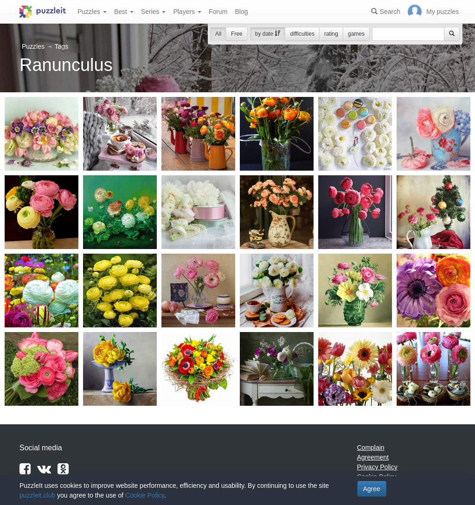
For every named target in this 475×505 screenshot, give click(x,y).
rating (331, 34)
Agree (371, 488)
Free (237, 34)
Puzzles (92, 11)
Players (187, 11)
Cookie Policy (144, 495)
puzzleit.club (37, 495)
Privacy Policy (377, 467)
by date (268, 34)
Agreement (373, 457)
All (218, 34)
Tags (62, 46)
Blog (241, 11)
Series (153, 11)
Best (124, 11)
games (356, 34)
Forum (218, 11)
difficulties (302, 34)
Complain (371, 447)
